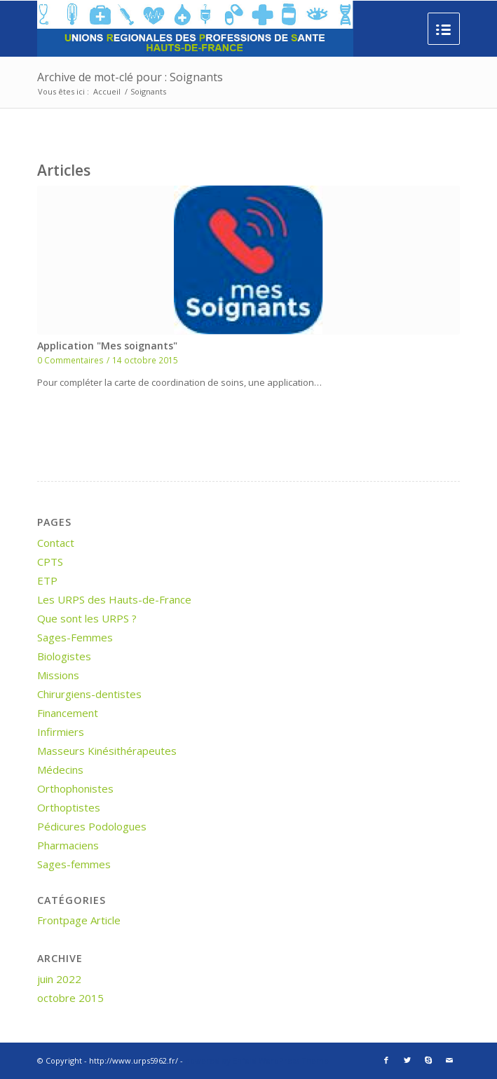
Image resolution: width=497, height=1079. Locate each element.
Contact (55, 543)
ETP (47, 580)
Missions (58, 675)
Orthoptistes (68, 807)
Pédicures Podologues (92, 826)
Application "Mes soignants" (107, 345)
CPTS (50, 562)
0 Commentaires (70, 360)
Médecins (60, 770)
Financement (67, 713)
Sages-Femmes (75, 637)
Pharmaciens (68, 845)
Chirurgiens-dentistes (89, 694)
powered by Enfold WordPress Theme (257, 1060)
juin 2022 (59, 979)
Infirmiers (60, 732)
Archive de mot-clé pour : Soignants (130, 77)
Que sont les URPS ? (87, 618)
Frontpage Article (79, 920)
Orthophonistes (75, 788)
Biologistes (64, 656)
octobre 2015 (70, 998)
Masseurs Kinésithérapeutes (107, 751)
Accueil (107, 91)
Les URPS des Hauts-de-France (114, 599)
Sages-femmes (74, 864)
